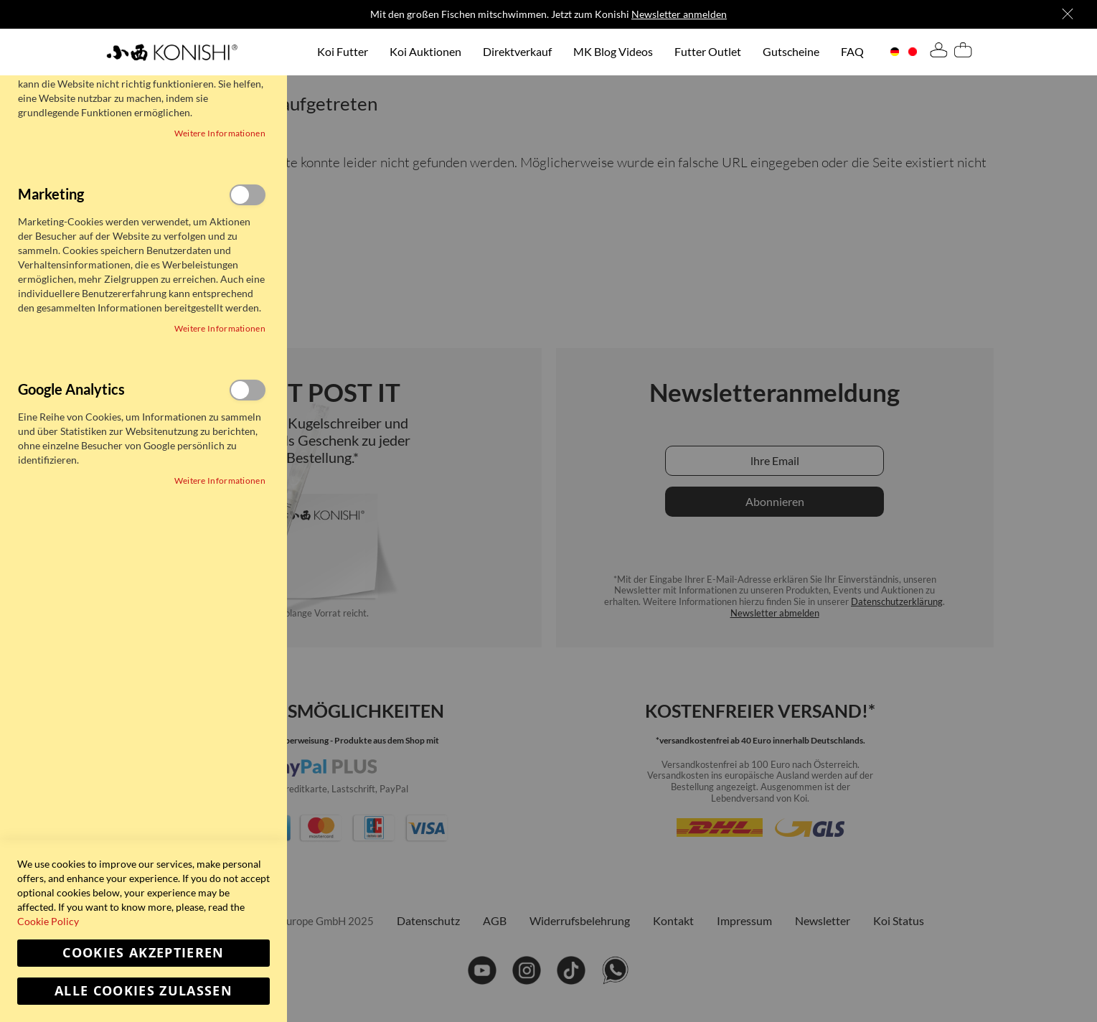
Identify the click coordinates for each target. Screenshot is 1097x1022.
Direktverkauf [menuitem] (517, 51)
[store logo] (172, 52)
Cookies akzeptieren (143, 953)
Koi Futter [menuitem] (342, 51)
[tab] (938, 52)
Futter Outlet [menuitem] (707, 51)
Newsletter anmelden (679, 14)
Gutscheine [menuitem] (791, 51)
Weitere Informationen (219, 133)
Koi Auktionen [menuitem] (425, 51)
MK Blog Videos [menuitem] (613, 51)
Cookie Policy (48, 921)
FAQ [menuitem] (852, 51)
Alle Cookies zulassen (143, 991)
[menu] (590, 52)
